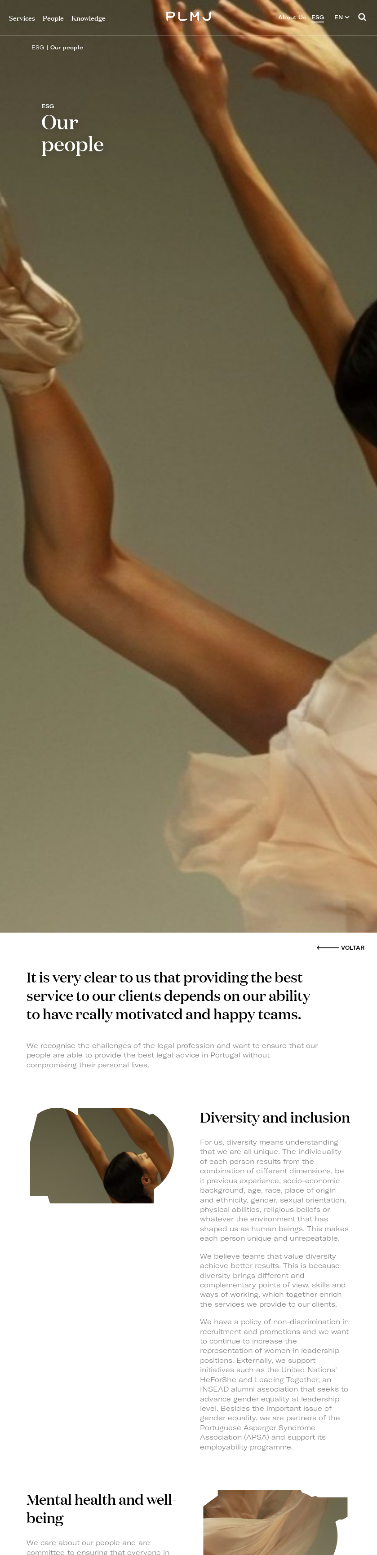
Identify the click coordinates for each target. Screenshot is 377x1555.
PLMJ (188, 15)
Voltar (352, 947)
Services (22, 17)
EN (342, 17)
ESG (37, 47)
